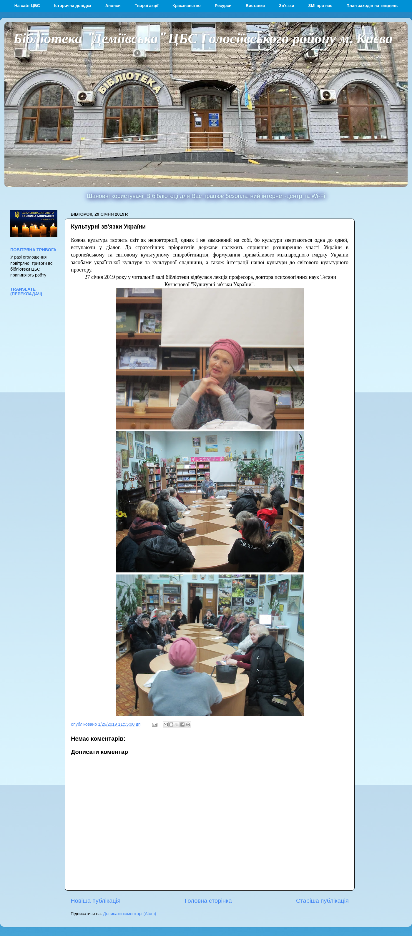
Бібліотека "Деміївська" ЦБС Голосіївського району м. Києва (203, 38)
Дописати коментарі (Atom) (129, 913)
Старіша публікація (322, 900)
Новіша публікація (95, 900)
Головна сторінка (208, 900)
